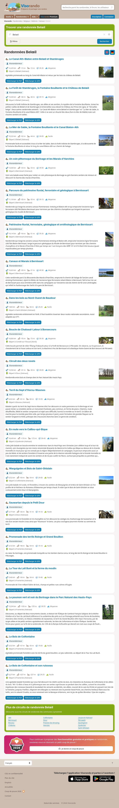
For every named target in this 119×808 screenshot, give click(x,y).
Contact (8, 796)
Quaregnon (82, 723)
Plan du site (9, 778)
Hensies (46, 725)
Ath (9, 717)
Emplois (8, 782)
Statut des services (51, 803)
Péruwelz (82, 720)
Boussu (11, 723)
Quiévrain (82, 725)
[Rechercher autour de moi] (109, 34)
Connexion (108, 17)
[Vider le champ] (104, 34)
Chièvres (11, 725)
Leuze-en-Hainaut (85, 717)
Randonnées (22, 17)
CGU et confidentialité (14, 773)
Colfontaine (48, 717)
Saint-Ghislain (83, 728)
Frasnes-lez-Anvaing (51, 723)
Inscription (96, 17)
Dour (45, 720)
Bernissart (12, 720)
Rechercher (104, 41)
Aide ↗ (35, 17)
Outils (9, 17)
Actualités (9, 787)
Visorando (8, 21)
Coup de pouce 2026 (15, 791)
